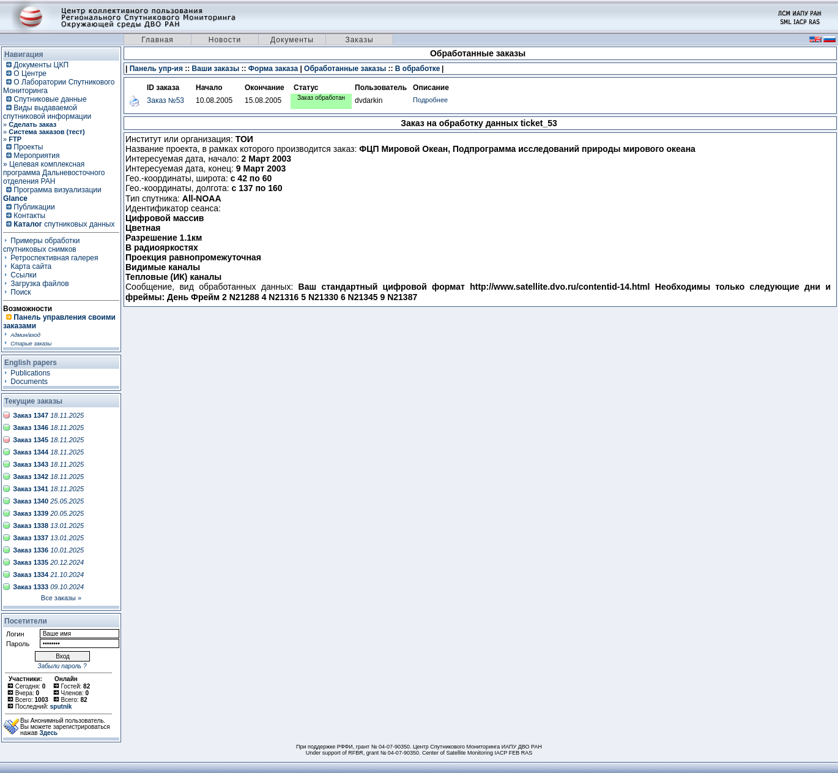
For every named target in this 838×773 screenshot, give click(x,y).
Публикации (33, 207)
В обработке (417, 68)
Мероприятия (36, 155)
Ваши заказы (216, 68)
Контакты (29, 215)
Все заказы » (61, 597)
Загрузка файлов (39, 283)
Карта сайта (30, 266)
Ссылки (23, 275)
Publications (30, 373)
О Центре (29, 73)
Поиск (20, 292)
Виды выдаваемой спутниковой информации (47, 112)
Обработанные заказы (345, 68)
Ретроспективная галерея (54, 258)
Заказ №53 (165, 100)
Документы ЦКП (41, 65)
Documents (29, 381)
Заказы (359, 40)
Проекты (28, 147)
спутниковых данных (63, 224)
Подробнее (430, 100)
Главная (157, 40)
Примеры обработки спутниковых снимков (41, 245)
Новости (225, 40)
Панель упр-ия (156, 68)
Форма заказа (273, 68)
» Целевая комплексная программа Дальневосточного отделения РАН (54, 173)
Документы (292, 40)
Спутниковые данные (49, 99)
